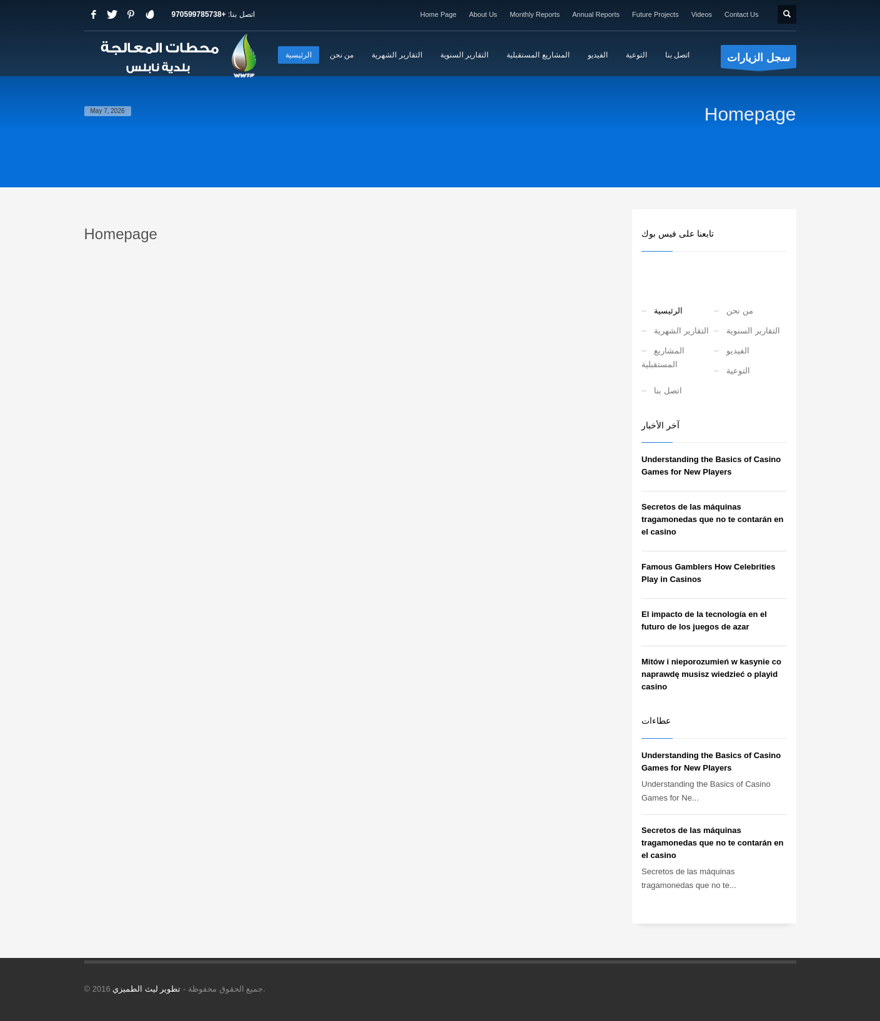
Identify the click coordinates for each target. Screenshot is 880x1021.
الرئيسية (668, 310)
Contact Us (741, 14)
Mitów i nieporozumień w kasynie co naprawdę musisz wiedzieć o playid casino (711, 674)
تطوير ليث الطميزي (146, 989)
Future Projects (655, 14)
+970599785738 (199, 14)
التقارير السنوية (753, 330)
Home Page (438, 14)
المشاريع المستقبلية (663, 357)
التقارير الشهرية (681, 330)
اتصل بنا (668, 390)
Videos (701, 14)
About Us (483, 14)
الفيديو (737, 350)
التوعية (738, 370)
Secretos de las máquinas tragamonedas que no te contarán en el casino (712, 519)
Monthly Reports (535, 14)
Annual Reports (596, 14)
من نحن (739, 310)
